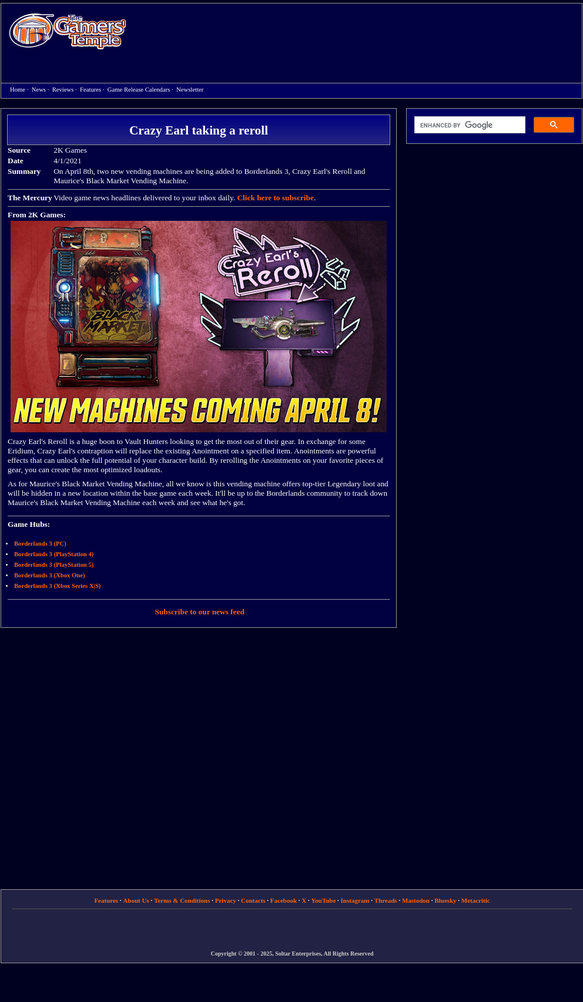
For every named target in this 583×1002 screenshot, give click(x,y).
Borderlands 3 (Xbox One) (49, 575)
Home (67, 30)
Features (90, 89)
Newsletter (189, 89)
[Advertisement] (183, 43)
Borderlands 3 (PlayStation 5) (53, 564)
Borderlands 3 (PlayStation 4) (53, 554)
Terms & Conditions (182, 900)
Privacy (225, 900)
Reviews (63, 89)
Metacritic (475, 900)
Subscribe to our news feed (199, 611)
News (39, 89)
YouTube (323, 900)
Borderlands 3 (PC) (40, 543)
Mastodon (416, 900)
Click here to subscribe (275, 197)
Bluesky (445, 900)
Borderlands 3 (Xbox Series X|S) (57, 586)
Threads (385, 900)
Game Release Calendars (139, 89)
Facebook (283, 900)
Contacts (253, 900)
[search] (468, 125)
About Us (136, 900)
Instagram (355, 900)
